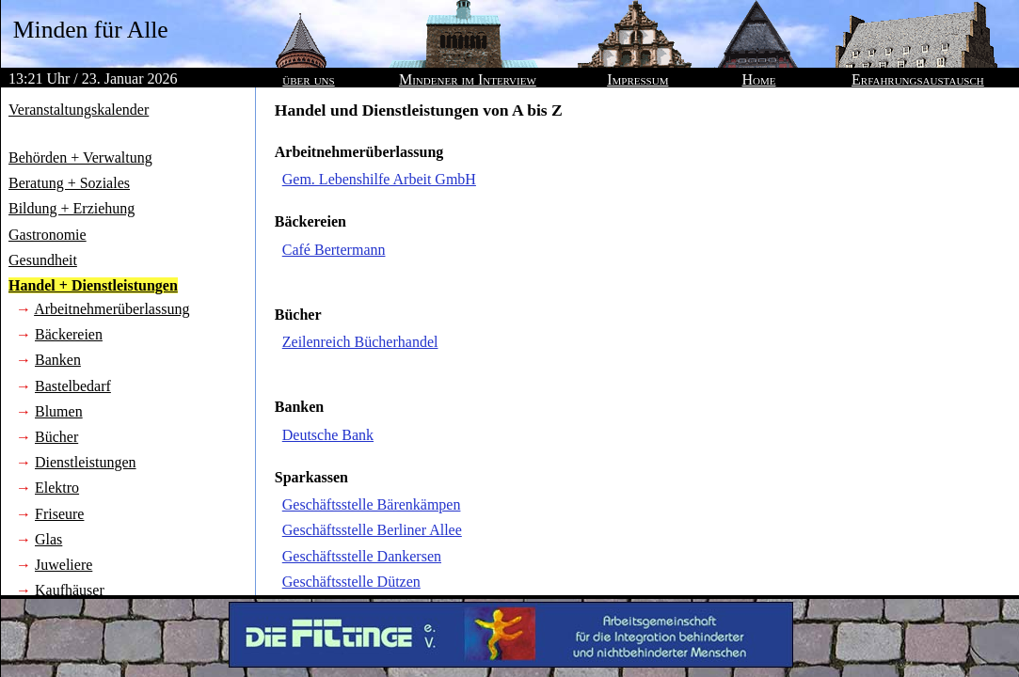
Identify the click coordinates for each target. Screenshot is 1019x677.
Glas (48, 539)
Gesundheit (42, 260)
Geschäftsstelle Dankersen (361, 556)
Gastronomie (47, 235)
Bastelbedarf (73, 386)
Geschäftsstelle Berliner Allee (372, 530)
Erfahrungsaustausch (918, 79)
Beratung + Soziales (69, 183)
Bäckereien (69, 334)
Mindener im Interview (467, 79)
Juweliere (63, 565)
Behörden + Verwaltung (80, 157)
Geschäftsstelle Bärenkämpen (371, 504)
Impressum (637, 79)
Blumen (59, 411)
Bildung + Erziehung (71, 208)
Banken (58, 360)
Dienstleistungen (85, 462)
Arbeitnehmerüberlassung (111, 309)
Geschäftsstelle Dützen (351, 582)
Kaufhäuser (69, 590)
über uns (308, 79)
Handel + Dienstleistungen (93, 285)
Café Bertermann (334, 250)
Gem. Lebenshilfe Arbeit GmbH (379, 179)
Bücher (56, 437)
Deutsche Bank (328, 435)
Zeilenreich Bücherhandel (360, 342)
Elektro (57, 488)
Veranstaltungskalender (78, 110)
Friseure (59, 514)
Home (759, 79)
